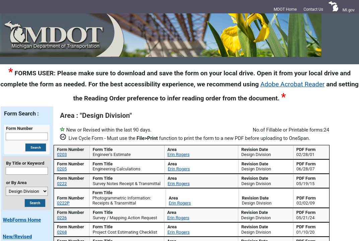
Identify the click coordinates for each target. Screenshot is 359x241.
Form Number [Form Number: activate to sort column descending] (70, 149)
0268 (60, 236)
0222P (61, 215)
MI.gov (349, 10)
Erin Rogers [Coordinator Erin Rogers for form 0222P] (178, 215)
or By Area (16, 182)
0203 (60, 178)
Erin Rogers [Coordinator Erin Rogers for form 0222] (178, 198)
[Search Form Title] (128, 162)
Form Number (19, 128)
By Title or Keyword (25, 163)
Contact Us (313, 9)
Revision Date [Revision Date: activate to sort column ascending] (308, 149)
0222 (60, 198)
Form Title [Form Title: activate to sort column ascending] (126, 149)
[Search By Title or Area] (35, 203)
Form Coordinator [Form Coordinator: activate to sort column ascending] (200, 149)
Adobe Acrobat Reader (292, 84)
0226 (60, 226)
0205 (60, 188)
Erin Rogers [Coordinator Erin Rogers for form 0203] (178, 178)
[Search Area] (265, 162)
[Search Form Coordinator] (202, 162)
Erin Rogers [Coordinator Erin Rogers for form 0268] (178, 236)
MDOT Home (285, 9)
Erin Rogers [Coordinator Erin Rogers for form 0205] (178, 188)
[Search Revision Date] (311, 162)
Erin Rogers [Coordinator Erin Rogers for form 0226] (178, 226)
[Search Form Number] (72, 162)
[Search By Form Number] (35, 147)
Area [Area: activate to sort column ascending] (263, 149)
